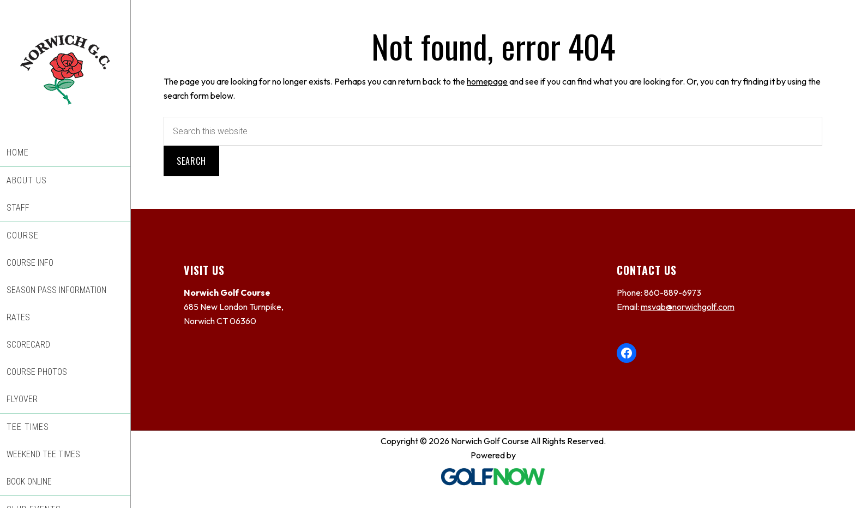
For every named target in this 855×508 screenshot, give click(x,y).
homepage (487, 81)
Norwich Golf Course (65, 69)
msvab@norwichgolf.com (687, 306)
